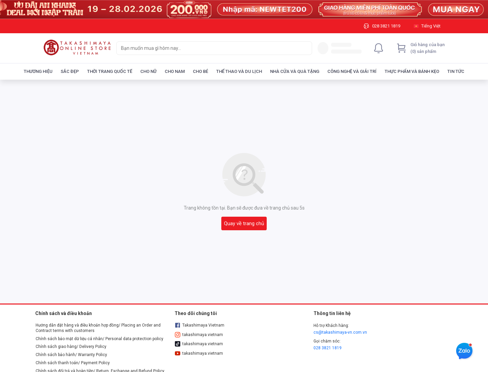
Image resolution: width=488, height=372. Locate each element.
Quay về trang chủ (244, 223)
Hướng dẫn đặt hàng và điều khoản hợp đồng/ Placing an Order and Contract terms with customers (98, 328)
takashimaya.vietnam (199, 334)
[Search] (305, 48)
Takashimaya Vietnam (199, 325)
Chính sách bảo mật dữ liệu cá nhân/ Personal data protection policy (99, 338)
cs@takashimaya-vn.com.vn (340, 332)
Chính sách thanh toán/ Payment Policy (73, 362)
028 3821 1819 (327, 348)
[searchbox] (208, 48)
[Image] (244, 9)
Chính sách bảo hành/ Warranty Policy (71, 354)
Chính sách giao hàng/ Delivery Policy (71, 346)
